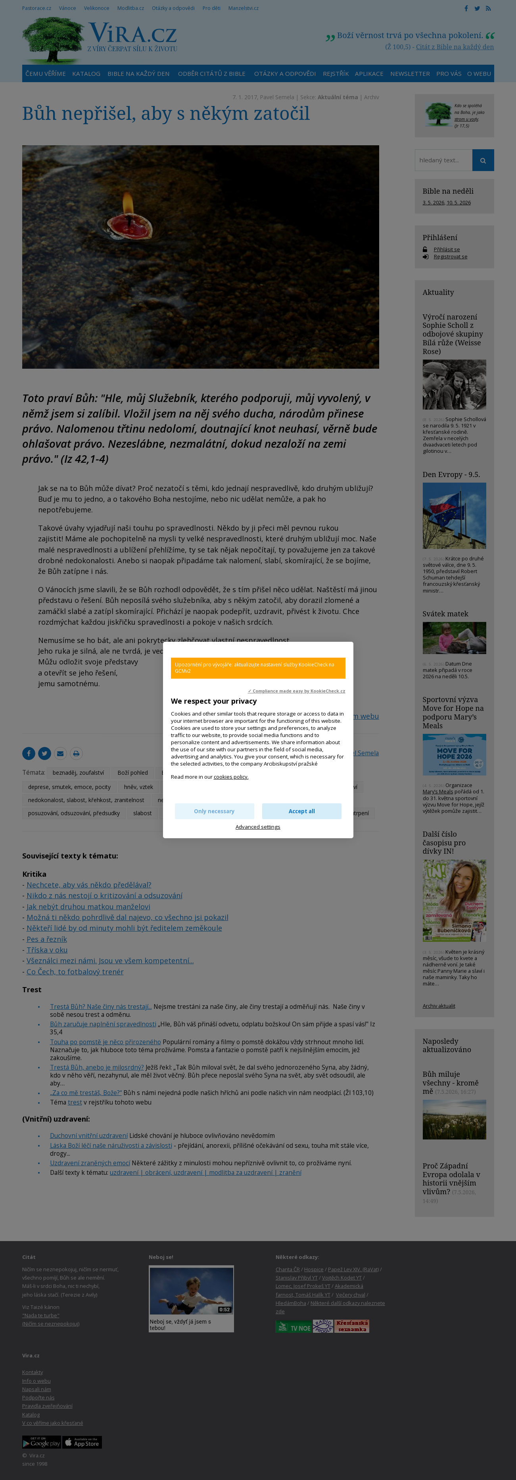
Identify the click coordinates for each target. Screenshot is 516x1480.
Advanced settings (258, 826)
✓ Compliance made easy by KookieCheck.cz (296, 691)
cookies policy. (231, 776)
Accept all (302, 811)
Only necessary (214, 811)
